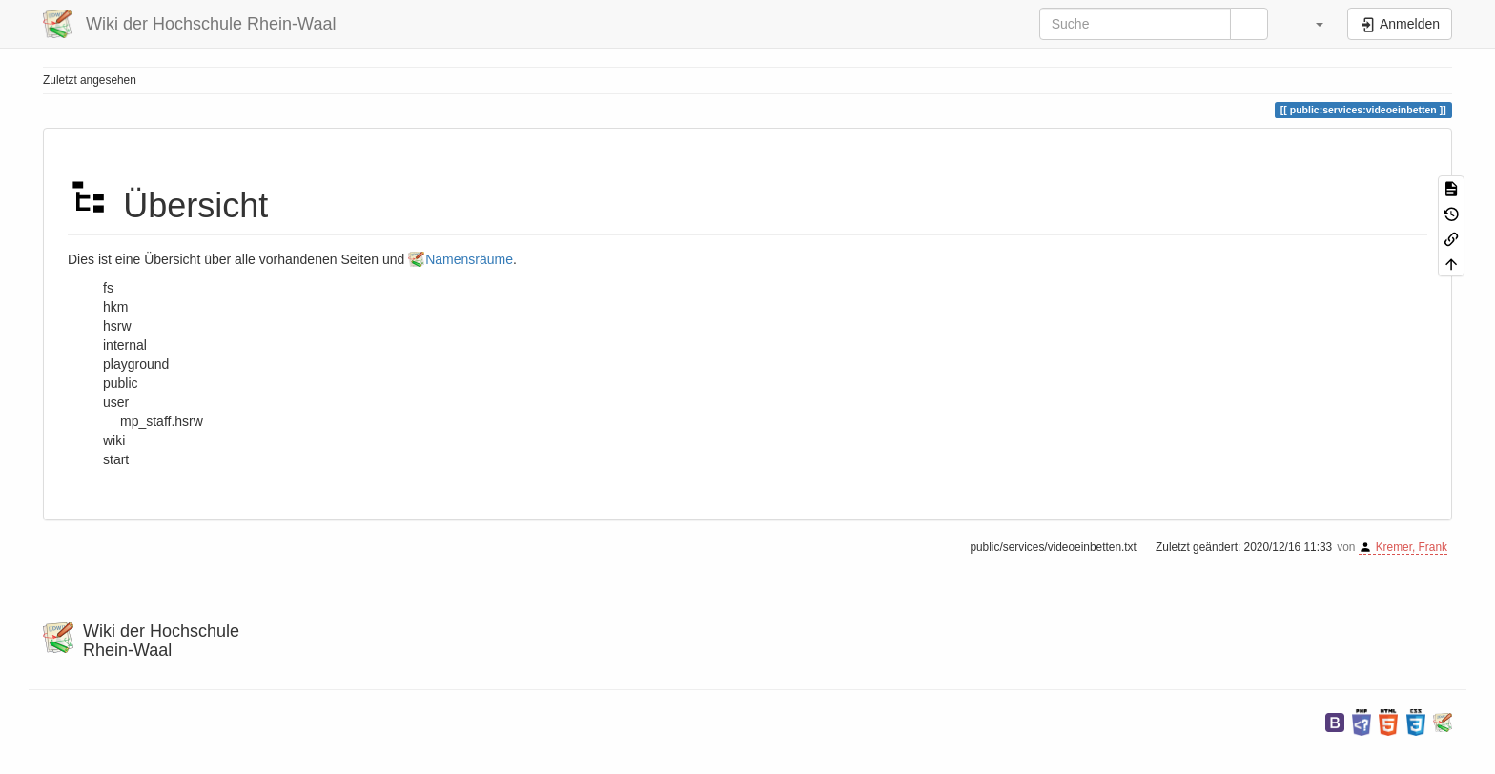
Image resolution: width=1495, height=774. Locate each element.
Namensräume (469, 259)
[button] (1310, 24)
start (116, 459)
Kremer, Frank (1411, 547)
